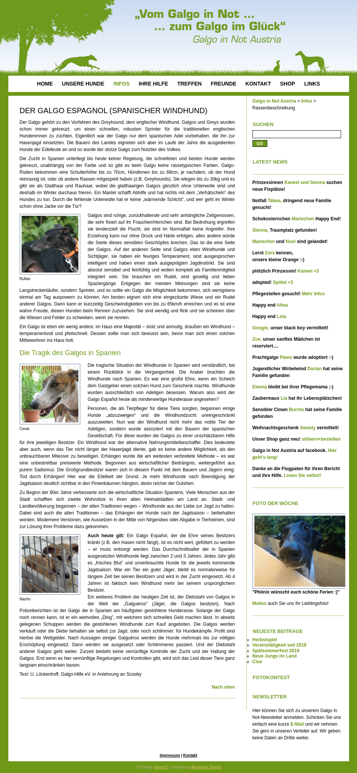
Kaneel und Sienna (304, 182)
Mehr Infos (313, 293)
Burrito (297, 409)
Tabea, (275, 200)
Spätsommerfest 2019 (276, 650)
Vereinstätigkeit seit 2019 (280, 645)
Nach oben (223, 687)
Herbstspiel (265, 639)
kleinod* (161, 767)
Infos (306, 101)
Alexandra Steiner (206, 767)
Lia (284, 398)
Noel (291, 241)
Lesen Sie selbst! (302, 475)
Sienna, (261, 230)
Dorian (315, 368)
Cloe (257, 661)
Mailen (260, 603)
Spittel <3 (283, 282)
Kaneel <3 (308, 271)
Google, (262, 327)
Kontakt (190, 755)
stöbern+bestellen (321, 439)
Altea (282, 305)
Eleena (260, 387)
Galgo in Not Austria (274, 101)
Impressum (170, 755)
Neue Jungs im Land (275, 656)
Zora (270, 253)
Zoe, (258, 339)
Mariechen (304, 218)
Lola (281, 316)
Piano (286, 357)
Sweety (308, 427)
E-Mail (297, 724)
